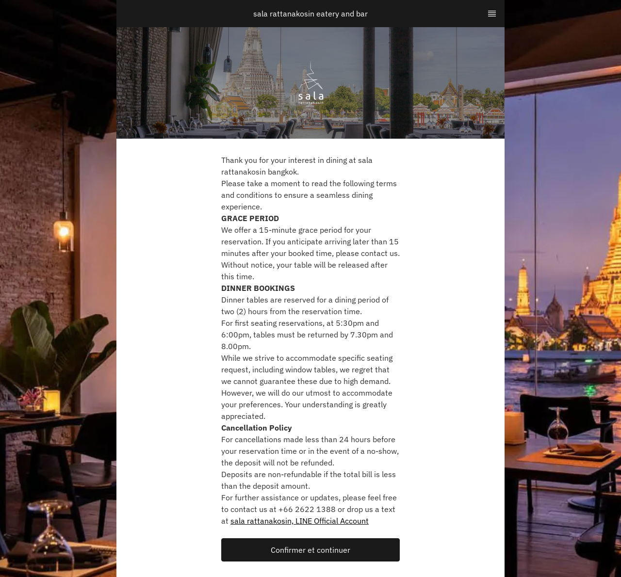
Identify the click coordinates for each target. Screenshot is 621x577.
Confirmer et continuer (310, 550)
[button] (310, 549)
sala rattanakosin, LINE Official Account (299, 521)
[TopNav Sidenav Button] (492, 13)
